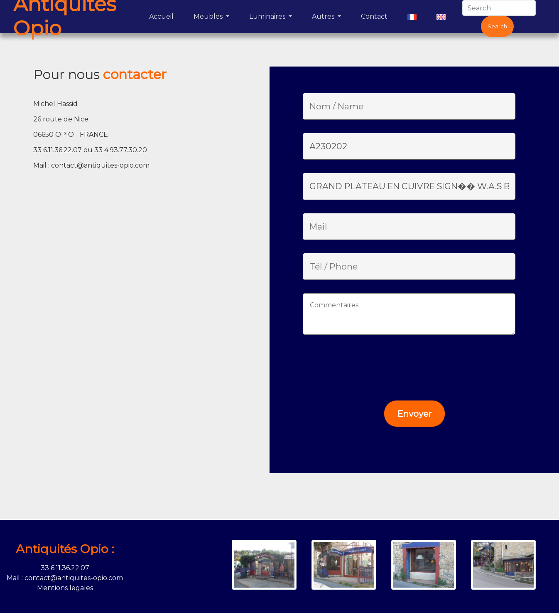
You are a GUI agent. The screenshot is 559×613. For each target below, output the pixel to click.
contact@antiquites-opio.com (100, 165)
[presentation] (359, 364)
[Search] (499, 8)
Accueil (163, 15)
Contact (376, 15)
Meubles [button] (209, 16)
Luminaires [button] (268, 16)
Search (497, 26)
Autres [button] (324, 16)
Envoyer (414, 413)
